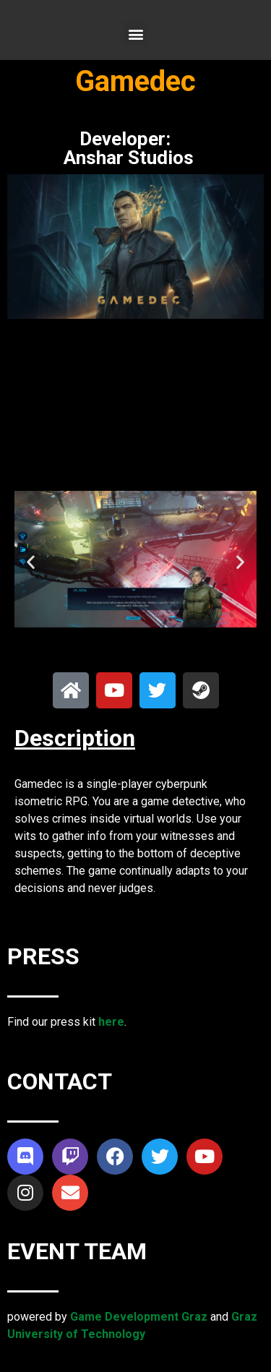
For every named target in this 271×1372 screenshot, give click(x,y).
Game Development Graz (138, 1317)
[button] (135, 34)
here (111, 1022)
